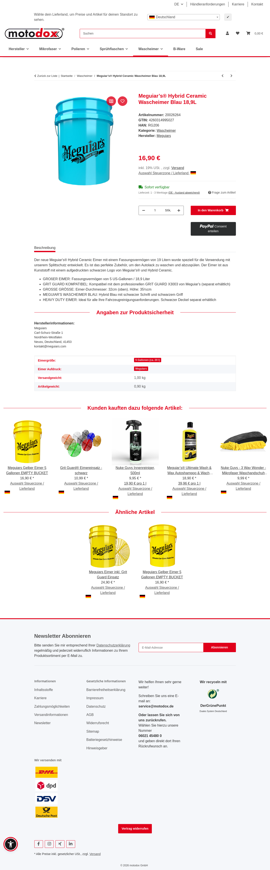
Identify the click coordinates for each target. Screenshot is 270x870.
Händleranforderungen (207, 4)
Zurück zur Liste (47, 75)
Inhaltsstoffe (43, 690)
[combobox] (183, 17)
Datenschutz (96, 706)
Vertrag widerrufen (135, 828)
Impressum (95, 698)
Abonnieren (219, 647)
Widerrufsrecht (97, 723)
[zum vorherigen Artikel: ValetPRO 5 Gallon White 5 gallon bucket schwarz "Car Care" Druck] (222, 76)
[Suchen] (143, 33)
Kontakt (257, 4)
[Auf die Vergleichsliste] (111, 101)
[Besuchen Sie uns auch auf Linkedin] (70, 844)
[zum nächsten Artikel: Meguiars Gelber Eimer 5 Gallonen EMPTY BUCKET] (231, 76)
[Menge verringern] (143, 210)
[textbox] (183, 17)
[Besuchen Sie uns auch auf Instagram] (49, 844)
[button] (227, 33)
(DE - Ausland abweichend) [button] (184, 192)
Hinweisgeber (97, 748)
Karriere (238, 4)
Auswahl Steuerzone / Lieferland (167, 173)
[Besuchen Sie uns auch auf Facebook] (38, 844)
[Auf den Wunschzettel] (122, 101)
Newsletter (42, 723)
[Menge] (155, 210)
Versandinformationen (51, 715)
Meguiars (141, 368)
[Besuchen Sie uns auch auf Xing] (59, 844)
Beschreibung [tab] (45, 248)
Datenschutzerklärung (113, 645)
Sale (199, 49)
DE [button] (176, 4)
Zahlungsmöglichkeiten (52, 706)
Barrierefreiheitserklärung (106, 690)
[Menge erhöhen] (179, 210)
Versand (177, 168)
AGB (90, 715)
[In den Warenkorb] (37, 90)
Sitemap (92, 731)
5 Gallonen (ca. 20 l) (147, 360)
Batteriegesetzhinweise (104, 740)
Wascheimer (166, 130)
